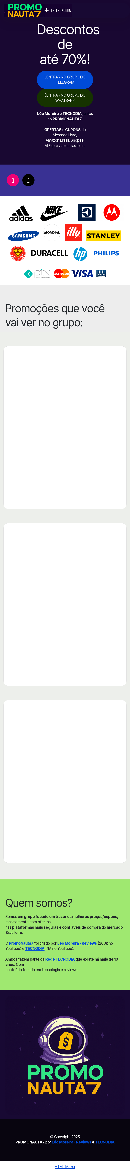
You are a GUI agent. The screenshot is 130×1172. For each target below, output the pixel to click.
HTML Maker (65, 1166)
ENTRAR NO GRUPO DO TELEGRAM (65, 79)
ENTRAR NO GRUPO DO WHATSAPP (65, 97)
